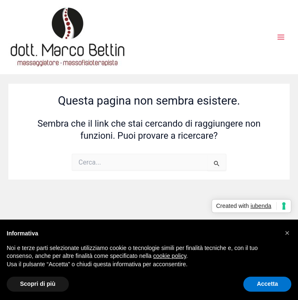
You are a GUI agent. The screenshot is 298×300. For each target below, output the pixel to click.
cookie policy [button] (169, 255)
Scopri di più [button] (38, 283)
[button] (287, 233)
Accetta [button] (267, 283)
